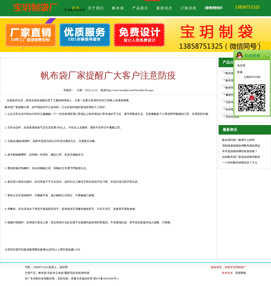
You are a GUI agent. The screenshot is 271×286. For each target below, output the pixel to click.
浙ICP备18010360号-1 (106, 278)
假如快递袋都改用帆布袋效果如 (241, 145)
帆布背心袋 (232, 80)
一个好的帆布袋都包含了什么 (239, 162)
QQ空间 (50, 249)
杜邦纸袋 (231, 109)
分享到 (9, 249)
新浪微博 (29, 249)
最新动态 (164, 8)
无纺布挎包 (232, 102)
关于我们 (96, 8)
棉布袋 (85, 272)
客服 (240, 72)
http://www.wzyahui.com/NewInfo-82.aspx (130, 90)
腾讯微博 (40, 249)
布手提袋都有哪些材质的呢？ (239, 151)
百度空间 (18, 249)
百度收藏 (68, 249)
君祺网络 (240, 272)
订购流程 (188, 8)
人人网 (59, 249)
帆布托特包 (232, 87)
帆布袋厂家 (11, 107)
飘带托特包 (232, 95)
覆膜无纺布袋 (72, 272)
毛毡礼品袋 (232, 116)
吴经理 (241, 65)
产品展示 (140, 8)
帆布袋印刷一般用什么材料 (238, 140)
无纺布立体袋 (55, 272)
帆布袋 (118, 8)
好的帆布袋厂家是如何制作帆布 (241, 156)
